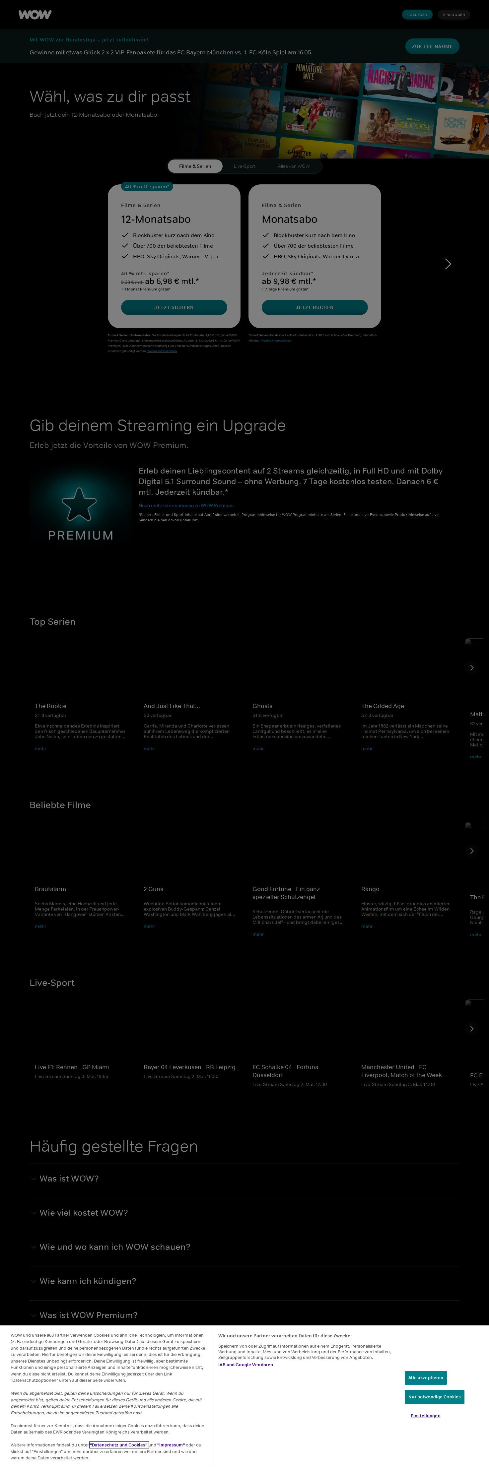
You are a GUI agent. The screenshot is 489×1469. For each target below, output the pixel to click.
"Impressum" (171, 1445)
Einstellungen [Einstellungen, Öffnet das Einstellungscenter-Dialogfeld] (426, 1416)
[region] (244, 1397)
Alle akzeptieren (425, 1377)
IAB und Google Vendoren (245, 1365)
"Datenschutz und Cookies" (119, 1445)
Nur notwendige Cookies (434, 1397)
